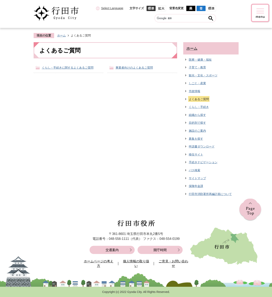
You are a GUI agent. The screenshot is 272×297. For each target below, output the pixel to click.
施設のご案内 (197, 130)
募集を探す (196, 138)
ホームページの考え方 (98, 264)
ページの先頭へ (250, 209)
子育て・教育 (197, 67)
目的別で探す (197, 122)
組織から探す (197, 115)
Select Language (112, 8)
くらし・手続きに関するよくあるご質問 (67, 67)
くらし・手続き (199, 107)
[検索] (181, 18)
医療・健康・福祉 (200, 59)
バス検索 (194, 170)
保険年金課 (196, 186)
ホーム (61, 35)
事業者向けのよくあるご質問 (134, 67)
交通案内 (112, 250)
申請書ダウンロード (202, 146)
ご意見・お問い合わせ (173, 264)
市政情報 (194, 91)
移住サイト (196, 154)
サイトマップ (197, 178)
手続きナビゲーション (203, 162)
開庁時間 (160, 250)
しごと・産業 (197, 83)
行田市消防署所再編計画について (210, 194)
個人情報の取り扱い (136, 264)
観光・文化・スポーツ (203, 75)
